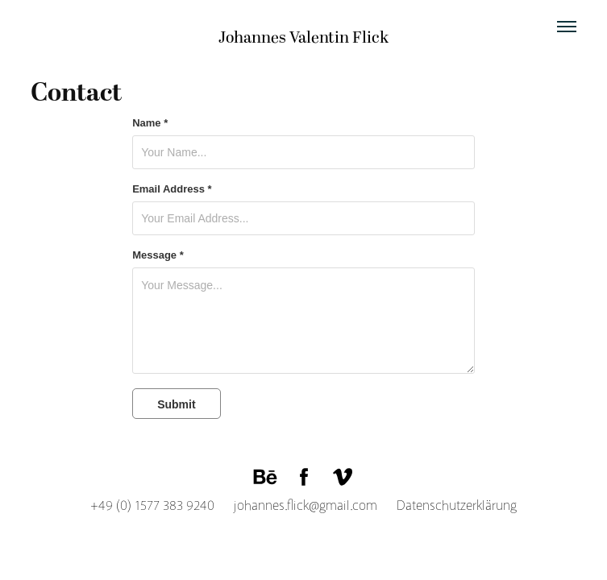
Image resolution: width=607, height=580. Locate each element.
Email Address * (172, 189)
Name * (150, 123)
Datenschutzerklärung (448, 505)
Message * (158, 255)
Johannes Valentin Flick (303, 38)
